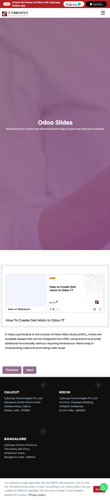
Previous (12, 370)
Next (29, 370)
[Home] (15, 16)
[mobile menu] (103, 13)
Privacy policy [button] (37, 495)
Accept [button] (99, 489)
